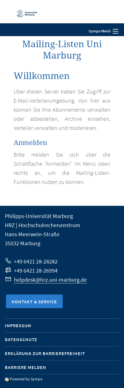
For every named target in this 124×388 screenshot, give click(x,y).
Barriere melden (25, 367)
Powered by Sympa (26, 378)
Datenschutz (21, 339)
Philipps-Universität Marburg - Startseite (24, 12)
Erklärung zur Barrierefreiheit (45, 353)
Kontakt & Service (34, 301)
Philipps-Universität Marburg (39, 215)
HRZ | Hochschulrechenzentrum (42, 225)
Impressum (18, 325)
